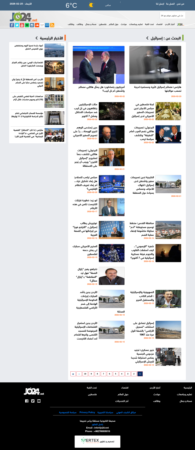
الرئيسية (188, 387)
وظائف (80, 24)
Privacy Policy (87, 412)
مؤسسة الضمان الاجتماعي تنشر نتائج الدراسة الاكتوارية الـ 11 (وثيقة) (27, 114)
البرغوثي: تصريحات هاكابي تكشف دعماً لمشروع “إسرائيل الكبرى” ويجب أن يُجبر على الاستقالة (85, 158)
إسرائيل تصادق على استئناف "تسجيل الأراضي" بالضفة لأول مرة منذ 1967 (142, 328)
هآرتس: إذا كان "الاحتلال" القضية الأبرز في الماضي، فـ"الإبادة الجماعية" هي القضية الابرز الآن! (28, 133)
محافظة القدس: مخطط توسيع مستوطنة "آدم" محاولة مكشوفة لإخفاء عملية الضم (141, 228)
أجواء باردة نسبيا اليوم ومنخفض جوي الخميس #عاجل (28, 46)
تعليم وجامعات (136, 24)
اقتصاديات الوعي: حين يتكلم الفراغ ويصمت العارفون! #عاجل (27, 63)
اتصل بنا (170, 3)
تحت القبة (149, 24)
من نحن (180, 3)
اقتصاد (159, 24)
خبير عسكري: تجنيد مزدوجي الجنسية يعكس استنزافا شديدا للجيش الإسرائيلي (142, 355)
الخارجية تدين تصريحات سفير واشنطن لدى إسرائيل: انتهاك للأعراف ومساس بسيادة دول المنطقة (142, 185)
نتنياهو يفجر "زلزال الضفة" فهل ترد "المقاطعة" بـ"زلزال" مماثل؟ (86, 274)
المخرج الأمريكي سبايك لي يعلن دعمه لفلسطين (85, 250)
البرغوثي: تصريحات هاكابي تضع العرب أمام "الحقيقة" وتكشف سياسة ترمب (141, 133)
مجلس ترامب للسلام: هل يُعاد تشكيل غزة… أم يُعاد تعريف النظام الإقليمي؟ (85, 183)
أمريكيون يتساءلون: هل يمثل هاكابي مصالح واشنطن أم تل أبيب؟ (101, 88)
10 (85, 374)
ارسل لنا (160, 3)
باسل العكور (97, 424)
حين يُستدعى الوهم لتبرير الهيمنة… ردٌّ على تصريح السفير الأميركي (85, 131)
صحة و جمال (90, 24)
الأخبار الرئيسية (51, 38)
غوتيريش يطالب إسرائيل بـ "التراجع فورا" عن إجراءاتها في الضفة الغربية (85, 228)
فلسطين (102, 24)
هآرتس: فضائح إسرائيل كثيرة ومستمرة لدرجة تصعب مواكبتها (157, 88)
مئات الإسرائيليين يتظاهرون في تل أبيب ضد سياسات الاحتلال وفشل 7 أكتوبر (85, 110)
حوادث (124, 24)
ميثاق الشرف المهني (126, 412)
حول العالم (113, 24)
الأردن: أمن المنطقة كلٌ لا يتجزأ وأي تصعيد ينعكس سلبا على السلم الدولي (27, 82)
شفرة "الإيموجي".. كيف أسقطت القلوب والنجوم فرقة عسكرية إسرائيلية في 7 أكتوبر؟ (142, 252)
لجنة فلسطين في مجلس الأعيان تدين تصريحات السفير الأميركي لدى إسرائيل (143, 110)
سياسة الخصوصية (67, 412)
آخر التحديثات (121, 401)
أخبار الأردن (170, 24)
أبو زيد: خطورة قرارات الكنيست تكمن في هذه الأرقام (85, 204)
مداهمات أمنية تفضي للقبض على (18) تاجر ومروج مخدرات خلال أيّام (27, 97)
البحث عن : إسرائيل (166, 38)
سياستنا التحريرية (105, 412)
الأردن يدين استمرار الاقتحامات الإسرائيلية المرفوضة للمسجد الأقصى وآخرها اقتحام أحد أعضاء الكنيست (85, 330)
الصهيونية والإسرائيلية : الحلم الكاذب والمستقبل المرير (142, 295)
